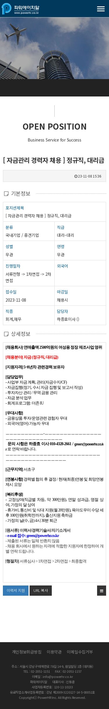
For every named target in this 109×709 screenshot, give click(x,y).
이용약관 (54, 652)
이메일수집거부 (80, 652)
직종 (9, 311)
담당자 (62, 311)
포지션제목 (15, 208)
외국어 (62, 266)
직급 (60, 227)
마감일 (62, 292)
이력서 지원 (14, 589)
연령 (60, 246)
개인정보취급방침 (27, 652)
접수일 (11, 292)
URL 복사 (40, 590)
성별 (9, 246)
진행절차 (13, 266)
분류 (9, 227)
